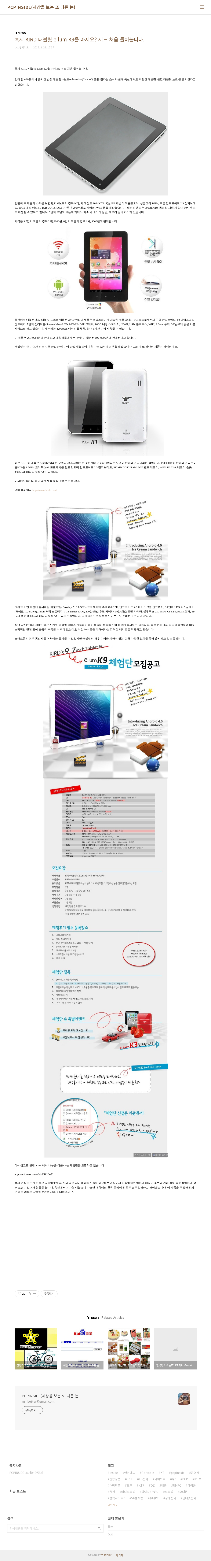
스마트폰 (114, 1485)
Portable (148, 1473)
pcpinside (178, 1473)
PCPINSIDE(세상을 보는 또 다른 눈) (41, 7)
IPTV (197, 1479)
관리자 (119, 1555)
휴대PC (154, 1498)
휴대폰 (183, 1492)
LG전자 (143, 1479)
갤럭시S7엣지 (150, 1492)
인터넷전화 (189, 1498)
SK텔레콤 (137, 1498)
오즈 (129, 1485)
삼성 (112, 1492)
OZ (153, 1485)
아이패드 (129, 1473)
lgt (174, 1479)
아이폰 (192, 1485)
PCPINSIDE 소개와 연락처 (26, 1473)
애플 (164, 1485)
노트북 (169, 1492)
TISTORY (106, 1555)
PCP (185, 1479)
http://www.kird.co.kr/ (44, 490)
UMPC (177, 1485)
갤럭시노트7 (117, 1498)
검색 (99, 1528)
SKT (129, 1479)
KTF (141, 1485)
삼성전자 (170, 1498)
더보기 (111, 1505)
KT (162, 1473)
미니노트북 (128, 1492)
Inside (113, 1473)
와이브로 (159, 1479)
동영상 (195, 1473)
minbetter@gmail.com (38, 1401)
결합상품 (114, 1479)
